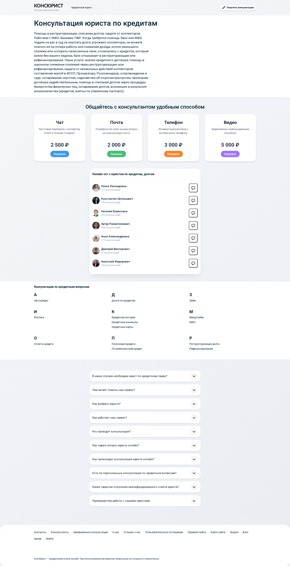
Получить (60, 153)
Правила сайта (197, 532)
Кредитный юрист (81, 7)
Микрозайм (196, 317)
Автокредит (41, 300)
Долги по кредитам (123, 300)
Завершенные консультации (90, 532)
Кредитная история (123, 317)
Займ (192, 300)
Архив (37, 538)
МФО (192, 322)
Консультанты (60, 532)
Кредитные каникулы (125, 322)
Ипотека (39, 317)
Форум (234, 532)
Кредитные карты (122, 326)
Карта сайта (218, 532)
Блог (246, 532)
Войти (49, 538)
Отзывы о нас (132, 532)
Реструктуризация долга (204, 343)
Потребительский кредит (127, 348)
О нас (115, 532)
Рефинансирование (201, 348)
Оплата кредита (44, 343)
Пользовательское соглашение (164, 532)
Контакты (40, 532)
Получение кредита (123, 343)
